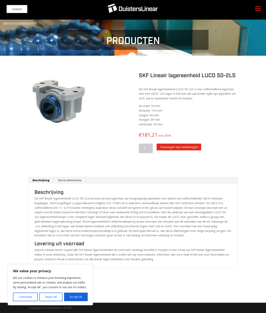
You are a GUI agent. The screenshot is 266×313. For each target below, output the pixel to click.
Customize (25, 297)
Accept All (76, 297)
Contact (17, 9)
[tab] (41, 180)
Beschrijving (41, 180)
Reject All (51, 297)
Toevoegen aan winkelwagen (179, 147)
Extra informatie (70, 180)
